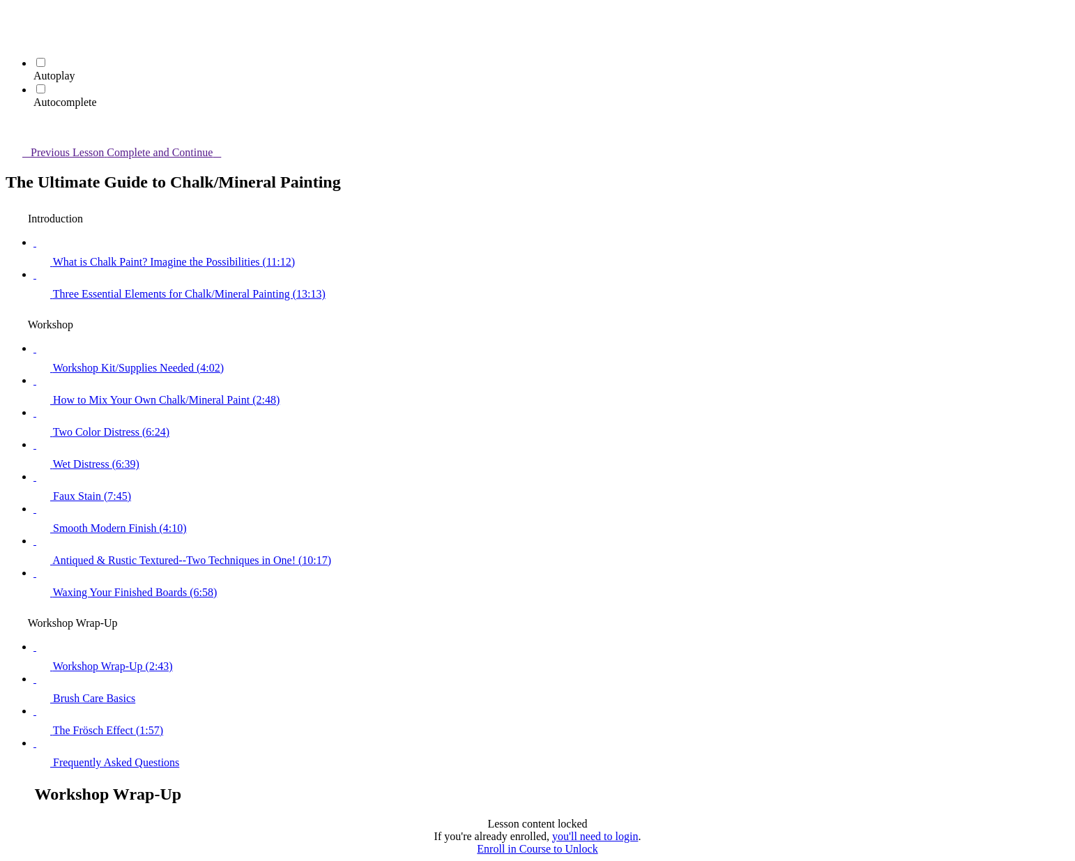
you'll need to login (595, 836)
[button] (14, 18)
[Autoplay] (40, 62)
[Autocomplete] (40, 88)
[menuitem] (14, 38)
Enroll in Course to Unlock (537, 849)
